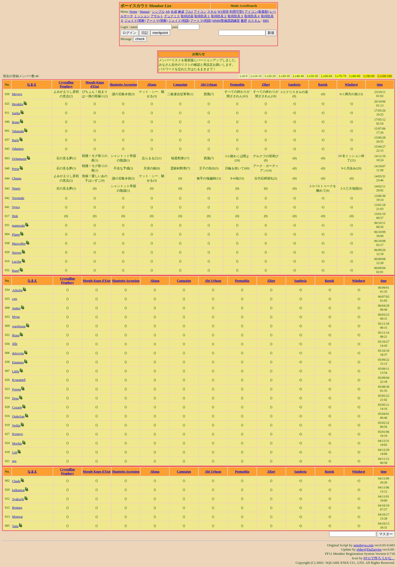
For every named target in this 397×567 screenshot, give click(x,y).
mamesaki (18, 225)
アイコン (200, 12)
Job (167, 12)
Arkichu (17, 290)
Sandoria (294, 84)
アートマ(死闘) (200, 21)
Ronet (16, 122)
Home (133, 12)
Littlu (15, 371)
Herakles (17, 104)
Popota (16, 389)
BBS (266, 21)
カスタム (254, 21)
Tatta (15, 526)
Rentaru (17, 507)
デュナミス (172, 16)
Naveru (16, 252)
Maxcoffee (19, 243)
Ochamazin (19, 159)
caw (14, 299)
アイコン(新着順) (257, 12)
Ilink (15, 216)
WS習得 (223, 12)
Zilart (266, 84)
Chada (16, 481)
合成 (174, 12)
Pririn (15, 169)
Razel (15, 270)
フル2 (189, 12)
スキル (212, 12)
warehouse (19, 326)
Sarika (16, 113)
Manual (145, 12)
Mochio (17, 443)
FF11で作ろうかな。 (379, 558)
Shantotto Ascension (123, 84)
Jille (14, 344)
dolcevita (18, 353)
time (380, 84)
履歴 (244, 21)
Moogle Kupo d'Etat (94, 84)
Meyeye (17, 94)
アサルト (157, 16)
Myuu (16, 317)
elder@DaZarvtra (369, 549)
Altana (151, 84)
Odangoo (18, 149)
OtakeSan (18, 416)
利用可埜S (236, 12)
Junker (16, 308)
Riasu (15, 335)
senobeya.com (363, 545)
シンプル (158, 12)
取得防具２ (219, 16)
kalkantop (18, 490)
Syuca (16, 207)
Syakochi (18, 499)
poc (14, 461)
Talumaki (18, 131)
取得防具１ (202, 16)
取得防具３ (235, 16)
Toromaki (18, 198)
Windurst (351, 84)
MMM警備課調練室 (226, 21)
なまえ (32, 84)
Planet (16, 234)
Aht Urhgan (209, 84)
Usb (14, 452)
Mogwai (17, 516)
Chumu (16, 178)
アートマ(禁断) (157, 21)
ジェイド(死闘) (179, 21)
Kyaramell (19, 380)
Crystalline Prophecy (66, 84)
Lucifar (16, 261)
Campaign (180, 84)
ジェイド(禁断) (135, 21)
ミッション (142, 16)
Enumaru (18, 362)
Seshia (16, 425)
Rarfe (15, 140)
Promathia (237, 84)
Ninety (16, 188)
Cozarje (17, 407)
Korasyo (17, 434)
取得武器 (187, 16)
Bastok (322, 84)
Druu (15, 398)
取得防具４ (252, 16)
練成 (181, 12)
